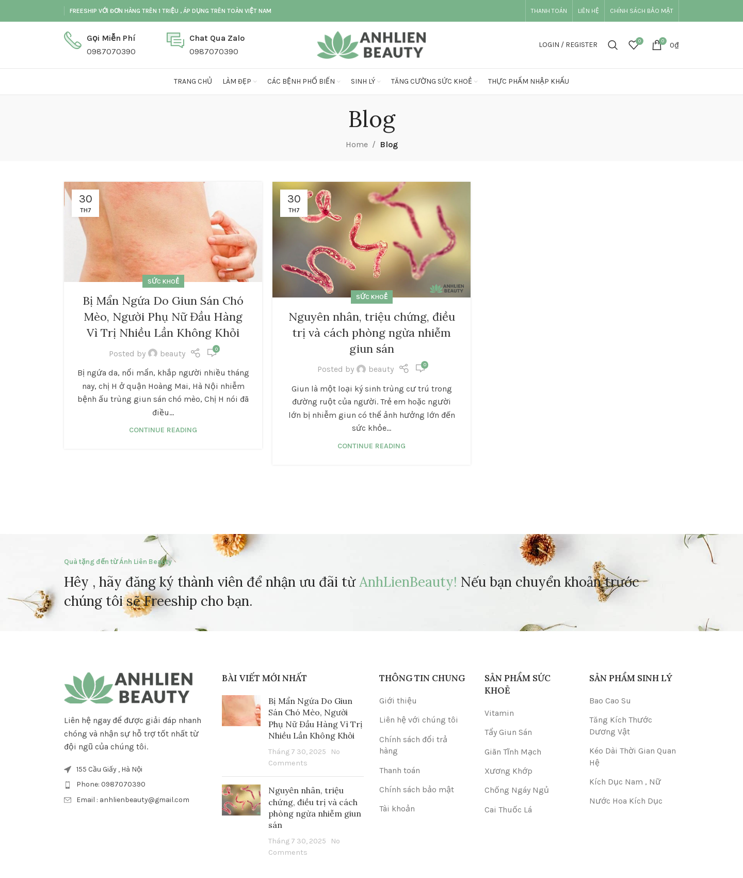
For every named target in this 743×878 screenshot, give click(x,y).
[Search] (613, 45)
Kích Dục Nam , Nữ (625, 782)
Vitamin (499, 713)
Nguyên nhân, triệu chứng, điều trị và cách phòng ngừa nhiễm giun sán (371, 332)
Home (357, 144)
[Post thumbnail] (241, 732)
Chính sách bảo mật (416, 789)
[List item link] (135, 784)
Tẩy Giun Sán (508, 732)
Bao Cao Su (610, 700)
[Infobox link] (100, 45)
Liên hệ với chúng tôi (418, 720)
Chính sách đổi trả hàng (413, 745)
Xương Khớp (508, 771)
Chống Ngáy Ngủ (516, 790)
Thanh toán (399, 770)
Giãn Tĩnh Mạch (512, 752)
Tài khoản (397, 808)
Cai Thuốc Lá (508, 809)
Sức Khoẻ (163, 281)
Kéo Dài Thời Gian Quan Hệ (632, 756)
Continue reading (163, 430)
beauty (172, 353)
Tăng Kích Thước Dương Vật (620, 725)
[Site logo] (371, 44)
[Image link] (128, 687)
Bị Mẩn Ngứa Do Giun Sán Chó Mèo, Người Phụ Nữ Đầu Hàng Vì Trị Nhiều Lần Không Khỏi (163, 316)
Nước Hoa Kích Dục (626, 801)
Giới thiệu (398, 700)
